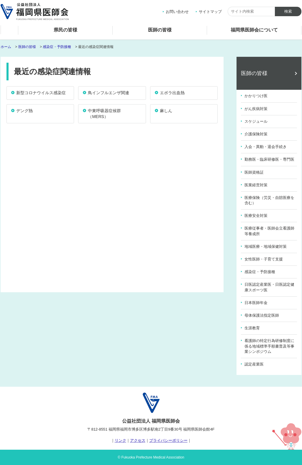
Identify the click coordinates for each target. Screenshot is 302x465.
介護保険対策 (255, 134)
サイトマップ (210, 11)
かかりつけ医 (255, 96)
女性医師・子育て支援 (263, 259)
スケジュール (255, 121)
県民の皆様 (65, 29)
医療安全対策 (255, 215)
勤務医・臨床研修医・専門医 (269, 159)
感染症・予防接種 (57, 47)
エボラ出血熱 (172, 92)
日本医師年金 (255, 302)
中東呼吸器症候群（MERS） (104, 113)
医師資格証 (254, 172)
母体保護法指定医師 (261, 315)
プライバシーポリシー (168, 440)
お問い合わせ (177, 11)
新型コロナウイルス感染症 (41, 92)
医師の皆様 (160, 29)
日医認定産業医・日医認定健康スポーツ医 (269, 287)
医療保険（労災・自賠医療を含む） (269, 200)
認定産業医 (254, 364)
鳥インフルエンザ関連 (108, 92)
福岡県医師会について (254, 29)
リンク (120, 440)
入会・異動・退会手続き (265, 147)
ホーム (9, 31)
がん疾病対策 (255, 109)
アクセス (137, 440)
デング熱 (24, 110)
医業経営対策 (255, 185)
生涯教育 (252, 328)
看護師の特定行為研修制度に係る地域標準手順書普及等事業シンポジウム (269, 345)
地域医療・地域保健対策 (265, 246)
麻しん (166, 110)
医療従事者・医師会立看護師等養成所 (269, 231)
